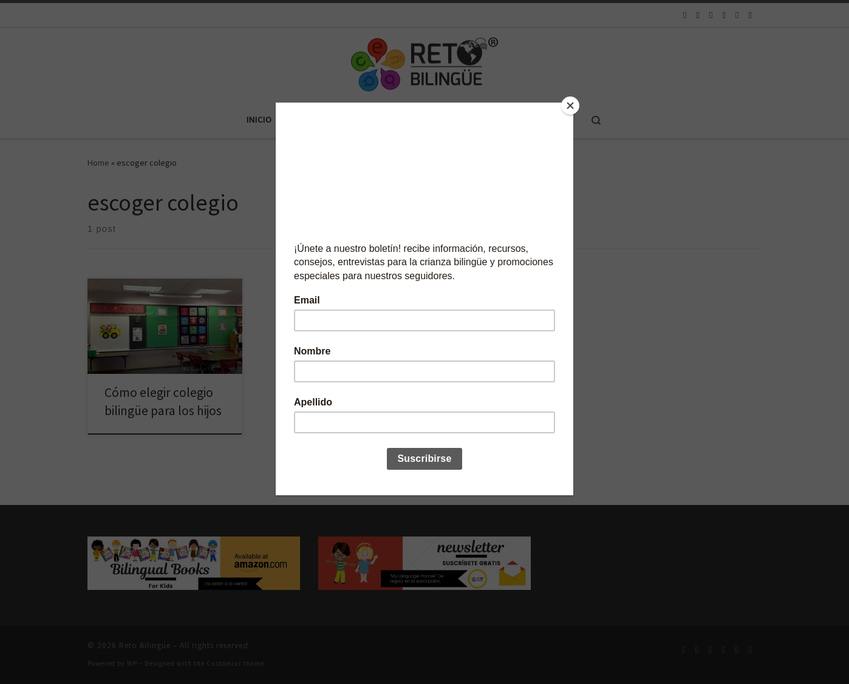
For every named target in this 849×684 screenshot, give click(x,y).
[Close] (570, 106)
